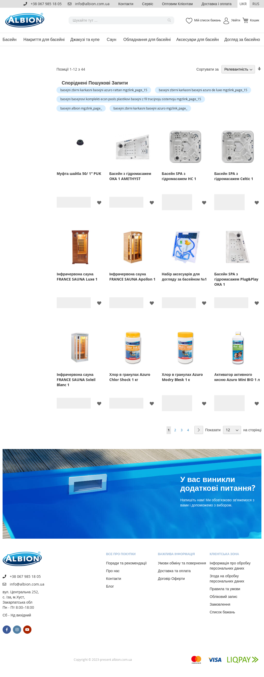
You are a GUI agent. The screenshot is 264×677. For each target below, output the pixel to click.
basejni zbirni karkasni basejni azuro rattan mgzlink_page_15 (103, 90)
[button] (243, 4)
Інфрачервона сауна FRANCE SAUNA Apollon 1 (132, 277)
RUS (255, 3)
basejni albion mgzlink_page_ (81, 108)
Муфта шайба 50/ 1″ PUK (79, 173)
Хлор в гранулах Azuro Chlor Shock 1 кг (129, 377)
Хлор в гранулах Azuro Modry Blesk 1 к (182, 377)
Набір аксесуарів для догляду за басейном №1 (184, 277)
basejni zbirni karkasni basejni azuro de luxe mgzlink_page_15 (203, 90)
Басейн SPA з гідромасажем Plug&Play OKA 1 (236, 279)
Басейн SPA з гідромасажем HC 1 (179, 176)
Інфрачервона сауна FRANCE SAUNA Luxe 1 (77, 277)
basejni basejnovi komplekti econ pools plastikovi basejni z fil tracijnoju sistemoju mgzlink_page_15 (130, 99)
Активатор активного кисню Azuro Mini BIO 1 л (237, 377)
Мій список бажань (207, 20)
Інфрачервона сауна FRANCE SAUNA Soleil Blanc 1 (76, 379)
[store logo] (25, 20)
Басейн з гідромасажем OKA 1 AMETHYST (130, 176)
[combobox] (121, 20)
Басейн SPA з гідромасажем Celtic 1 (233, 176)
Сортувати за (207, 69)
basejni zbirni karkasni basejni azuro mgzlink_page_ (150, 108)
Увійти (235, 20)
